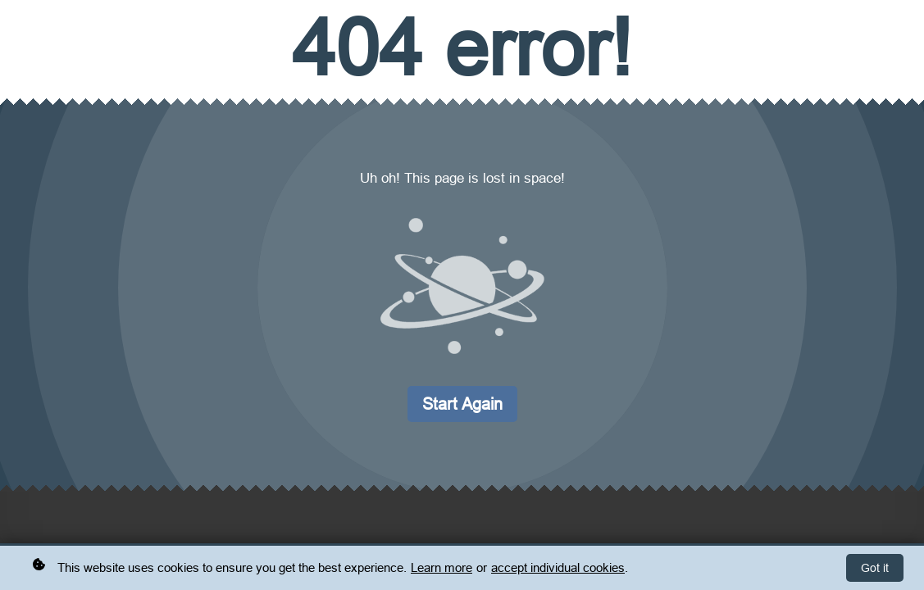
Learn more (441, 568)
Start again (462, 403)
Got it (875, 568)
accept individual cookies (558, 568)
